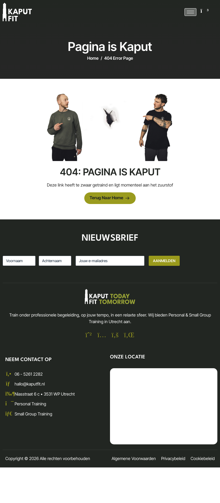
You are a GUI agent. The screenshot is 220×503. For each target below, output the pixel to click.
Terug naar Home (110, 198)
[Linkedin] (128, 336)
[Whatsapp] (88, 336)
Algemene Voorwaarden (134, 458)
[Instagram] (102, 336)
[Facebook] (115, 336)
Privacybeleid (173, 458)
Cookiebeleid (203, 458)
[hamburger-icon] (190, 12)
